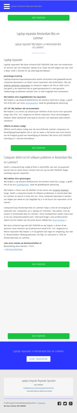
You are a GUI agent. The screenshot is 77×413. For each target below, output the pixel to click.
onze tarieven (59, 220)
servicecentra (31, 103)
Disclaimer (41, 403)
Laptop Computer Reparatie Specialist (26, 6)
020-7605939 (38, 17)
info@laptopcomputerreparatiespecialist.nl (38, 388)
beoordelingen (14, 249)
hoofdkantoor (22, 184)
